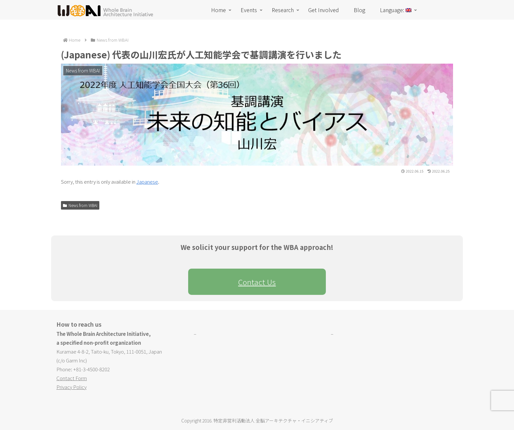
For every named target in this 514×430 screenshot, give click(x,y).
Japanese (147, 181)
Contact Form (71, 378)
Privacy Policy (71, 386)
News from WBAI (80, 205)
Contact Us (257, 281)
